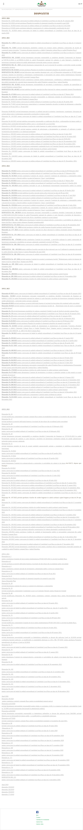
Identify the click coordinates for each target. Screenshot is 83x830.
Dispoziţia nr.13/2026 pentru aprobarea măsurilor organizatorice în (23, 28)
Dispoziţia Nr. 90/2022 (9, 478)
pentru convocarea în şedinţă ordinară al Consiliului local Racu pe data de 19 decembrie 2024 (39, 276)
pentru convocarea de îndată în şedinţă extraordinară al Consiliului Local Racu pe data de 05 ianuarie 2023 (41, 293)
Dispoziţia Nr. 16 (7, 414)
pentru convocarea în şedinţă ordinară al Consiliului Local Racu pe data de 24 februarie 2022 (31, 431)
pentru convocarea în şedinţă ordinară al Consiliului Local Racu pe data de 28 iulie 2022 (29, 480)
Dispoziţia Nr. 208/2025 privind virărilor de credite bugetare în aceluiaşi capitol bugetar (29, 149)
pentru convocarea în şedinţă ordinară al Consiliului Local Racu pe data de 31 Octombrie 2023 (39, 387)
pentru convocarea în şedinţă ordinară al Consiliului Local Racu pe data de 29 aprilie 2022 (30, 458)
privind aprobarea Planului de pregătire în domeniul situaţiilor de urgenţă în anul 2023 (36, 323)
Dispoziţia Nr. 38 (7, 424)
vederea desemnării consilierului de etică (57, 28)
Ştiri (37, 815)
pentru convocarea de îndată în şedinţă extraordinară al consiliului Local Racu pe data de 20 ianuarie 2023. (41, 313)
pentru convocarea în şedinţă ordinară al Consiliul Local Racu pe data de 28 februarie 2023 (37, 321)
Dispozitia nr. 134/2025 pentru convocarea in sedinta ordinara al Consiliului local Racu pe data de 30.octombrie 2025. (39, 144)
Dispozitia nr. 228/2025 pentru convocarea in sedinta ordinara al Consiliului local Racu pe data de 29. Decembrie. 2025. (39, 161)
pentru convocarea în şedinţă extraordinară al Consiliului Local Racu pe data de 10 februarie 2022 (32, 426)
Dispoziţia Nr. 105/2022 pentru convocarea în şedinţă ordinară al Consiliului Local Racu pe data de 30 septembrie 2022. (39, 490)
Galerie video (39, 824)
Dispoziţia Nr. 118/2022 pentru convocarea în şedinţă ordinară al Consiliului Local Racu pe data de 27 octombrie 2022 (39, 515)
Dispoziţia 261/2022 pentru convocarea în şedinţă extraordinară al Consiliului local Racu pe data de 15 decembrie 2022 (39, 537)
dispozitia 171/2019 (8, 794)
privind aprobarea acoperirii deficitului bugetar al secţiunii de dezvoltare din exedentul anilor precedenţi (41, 303)
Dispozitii (49, 9)
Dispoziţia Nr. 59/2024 (9, 171)
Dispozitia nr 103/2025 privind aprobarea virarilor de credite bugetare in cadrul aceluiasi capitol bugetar (34, 126)
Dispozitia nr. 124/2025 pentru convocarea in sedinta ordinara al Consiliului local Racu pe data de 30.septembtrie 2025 (39, 141)
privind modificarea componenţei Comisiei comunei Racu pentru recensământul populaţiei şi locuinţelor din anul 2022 (39, 417)
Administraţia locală (21, 9)
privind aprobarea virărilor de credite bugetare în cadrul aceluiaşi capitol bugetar (35, 390)
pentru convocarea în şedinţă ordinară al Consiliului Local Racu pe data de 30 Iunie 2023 (37, 358)
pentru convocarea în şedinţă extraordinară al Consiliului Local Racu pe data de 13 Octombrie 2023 (41, 385)
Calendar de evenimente (42, 819)
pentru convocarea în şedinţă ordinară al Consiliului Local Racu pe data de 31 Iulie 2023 (37, 363)
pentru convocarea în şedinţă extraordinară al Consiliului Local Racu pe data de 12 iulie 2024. (39, 205)
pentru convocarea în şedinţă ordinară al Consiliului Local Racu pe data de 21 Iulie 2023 (37, 360)
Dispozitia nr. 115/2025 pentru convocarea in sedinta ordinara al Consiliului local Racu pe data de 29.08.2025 (36, 139)
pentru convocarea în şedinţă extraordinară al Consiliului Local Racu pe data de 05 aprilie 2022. (32, 453)
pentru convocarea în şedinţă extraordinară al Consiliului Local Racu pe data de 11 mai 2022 (31, 470)
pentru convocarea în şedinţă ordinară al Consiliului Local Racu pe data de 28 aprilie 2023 (38, 343)
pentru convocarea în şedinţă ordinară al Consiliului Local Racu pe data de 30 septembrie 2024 (41, 225)
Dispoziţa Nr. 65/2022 (9, 468)
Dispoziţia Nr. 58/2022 (9, 461)
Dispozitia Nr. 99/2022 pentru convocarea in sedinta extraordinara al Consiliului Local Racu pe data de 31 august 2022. (39, 485)
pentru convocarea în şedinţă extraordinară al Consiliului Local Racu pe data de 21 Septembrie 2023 (41, 380)
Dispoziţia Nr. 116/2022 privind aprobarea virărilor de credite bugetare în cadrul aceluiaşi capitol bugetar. (35, 507)
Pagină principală (7, 9)
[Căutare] (8, 4)
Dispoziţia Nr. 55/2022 (9, 451)
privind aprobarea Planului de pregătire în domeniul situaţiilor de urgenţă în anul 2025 (37, 70)
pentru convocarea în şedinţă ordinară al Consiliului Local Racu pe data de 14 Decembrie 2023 (39, 392)
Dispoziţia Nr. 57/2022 (9, 456)
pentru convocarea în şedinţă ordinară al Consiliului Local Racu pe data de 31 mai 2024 (37, 198)
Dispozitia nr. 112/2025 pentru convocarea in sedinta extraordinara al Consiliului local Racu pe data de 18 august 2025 (39, 136)
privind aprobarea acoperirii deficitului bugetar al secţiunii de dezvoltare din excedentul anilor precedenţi (35, 421)
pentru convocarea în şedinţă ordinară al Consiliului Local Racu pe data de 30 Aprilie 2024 (38, 190)
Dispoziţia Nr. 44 (7, 434)
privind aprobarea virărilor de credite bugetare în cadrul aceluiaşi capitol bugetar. (35, 370)
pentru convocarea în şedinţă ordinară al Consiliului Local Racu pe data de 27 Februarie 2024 (38, 173)
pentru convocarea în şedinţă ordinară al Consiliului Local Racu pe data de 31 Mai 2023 (37, 350)
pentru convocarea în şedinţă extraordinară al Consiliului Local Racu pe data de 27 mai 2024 (39, 195)
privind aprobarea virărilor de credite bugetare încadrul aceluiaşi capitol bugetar (37, 227)
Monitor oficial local (37, 9)
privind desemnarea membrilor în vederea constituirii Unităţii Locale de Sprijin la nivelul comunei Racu (40, 311)
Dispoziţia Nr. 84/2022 (9, 473)
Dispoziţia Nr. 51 (7, 443)
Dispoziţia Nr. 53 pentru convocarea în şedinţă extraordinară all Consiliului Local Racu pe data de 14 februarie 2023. (38, 318)
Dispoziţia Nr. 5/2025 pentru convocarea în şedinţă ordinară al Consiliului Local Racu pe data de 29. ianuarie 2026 (38, 21)
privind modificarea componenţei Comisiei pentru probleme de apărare (32, 394)
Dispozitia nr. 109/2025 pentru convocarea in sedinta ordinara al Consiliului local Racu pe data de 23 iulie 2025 (37, 134)
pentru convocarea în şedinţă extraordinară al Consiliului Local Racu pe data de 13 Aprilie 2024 (39, 183)
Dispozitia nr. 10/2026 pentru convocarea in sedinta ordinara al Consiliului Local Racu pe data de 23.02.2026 (36, 26)
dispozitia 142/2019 (8, 789)
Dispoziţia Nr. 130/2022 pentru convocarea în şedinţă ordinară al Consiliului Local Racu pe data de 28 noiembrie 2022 (39, 524)
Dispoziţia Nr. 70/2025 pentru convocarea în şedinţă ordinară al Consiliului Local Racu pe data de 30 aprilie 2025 (37, 102)
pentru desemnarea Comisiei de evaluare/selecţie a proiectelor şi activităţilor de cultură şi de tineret (34, 463)
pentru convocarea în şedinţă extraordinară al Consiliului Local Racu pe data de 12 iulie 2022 (31, 475)
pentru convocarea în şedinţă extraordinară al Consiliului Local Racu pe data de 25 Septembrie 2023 (41, 382)
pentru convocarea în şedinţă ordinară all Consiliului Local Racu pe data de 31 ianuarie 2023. (37, 316)
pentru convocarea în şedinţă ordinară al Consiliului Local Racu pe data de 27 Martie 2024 (38, 94)
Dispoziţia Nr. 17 (7, 419)
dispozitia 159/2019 (8, 792)
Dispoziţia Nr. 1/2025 (9, 43)
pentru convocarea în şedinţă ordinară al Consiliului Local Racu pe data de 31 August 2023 (38, 377)
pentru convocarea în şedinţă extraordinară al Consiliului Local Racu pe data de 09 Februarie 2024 (47, 171)
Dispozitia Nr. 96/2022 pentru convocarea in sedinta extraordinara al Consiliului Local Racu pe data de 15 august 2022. (39, 483)
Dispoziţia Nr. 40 (7, 429)
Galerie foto (39, 822)
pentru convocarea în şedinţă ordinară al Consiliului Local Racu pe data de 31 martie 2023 (37, 338)
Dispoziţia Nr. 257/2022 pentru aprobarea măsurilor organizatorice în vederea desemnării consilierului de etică (36, 529)
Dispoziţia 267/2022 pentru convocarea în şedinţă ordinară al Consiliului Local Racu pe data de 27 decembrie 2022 (38, 544)
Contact (38, 817)
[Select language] (80, 4)
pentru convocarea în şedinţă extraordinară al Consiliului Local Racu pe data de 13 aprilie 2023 (39, 340)
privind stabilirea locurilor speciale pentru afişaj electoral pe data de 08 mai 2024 (35, 193)
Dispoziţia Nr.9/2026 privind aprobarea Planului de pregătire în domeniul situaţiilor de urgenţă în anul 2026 (35, 23)
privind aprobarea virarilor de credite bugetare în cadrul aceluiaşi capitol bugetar (35, 274)
